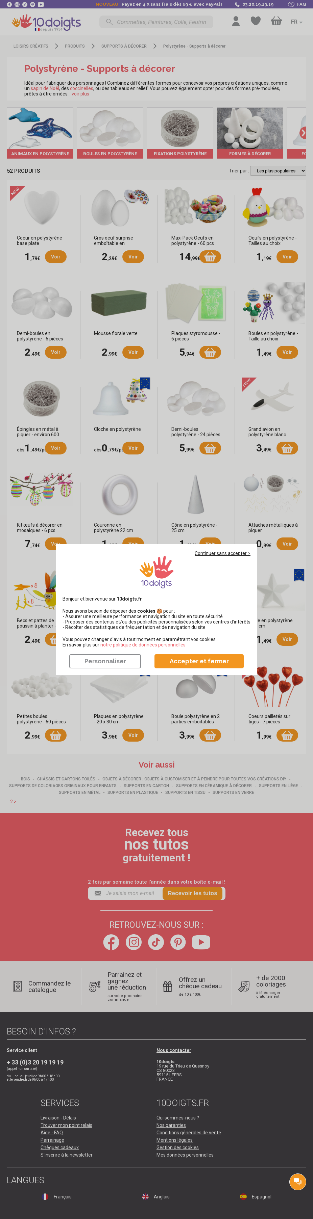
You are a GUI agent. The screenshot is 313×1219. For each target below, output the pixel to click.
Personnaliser (105, 661)
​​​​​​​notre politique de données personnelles (143, 644)
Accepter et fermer (199, 661)
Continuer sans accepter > (222, 553)
